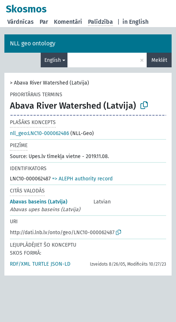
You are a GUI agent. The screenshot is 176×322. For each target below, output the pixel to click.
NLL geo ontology (32, 43)
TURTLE (40, 264)
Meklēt (159, 60)
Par (44, 21)
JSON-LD (60, 264)
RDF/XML (20, 264)
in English (135, 21)
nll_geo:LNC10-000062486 (39, 133)
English (52, 60)
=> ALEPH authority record (82, 179)
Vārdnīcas (20, 21)
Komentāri (68, 21)
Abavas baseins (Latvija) (38, 202)
